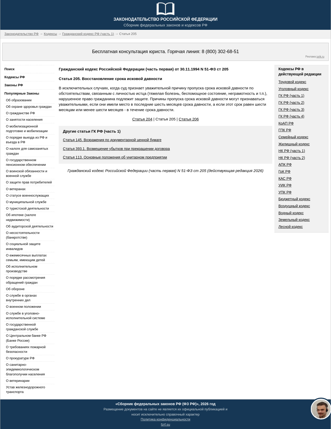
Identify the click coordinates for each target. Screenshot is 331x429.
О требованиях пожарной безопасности (26, 349)
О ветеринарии (17, 381)
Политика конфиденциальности (165, 419)
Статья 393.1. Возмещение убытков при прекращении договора (116, 149)
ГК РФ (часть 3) (291, 110)
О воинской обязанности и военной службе (26, 173)
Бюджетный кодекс (294, 199)
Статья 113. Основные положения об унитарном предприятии (115, 157)
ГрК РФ (284, 171)
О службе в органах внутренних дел (21, 298)
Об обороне (15, 289)
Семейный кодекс (294, 137)
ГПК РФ (285, 130)
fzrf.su (165, 424)
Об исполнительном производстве (21, 268)
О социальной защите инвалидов (23, 246)
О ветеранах (16, 189)
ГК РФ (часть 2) (291, 103)
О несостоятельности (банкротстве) (23, 235)
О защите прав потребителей (29, 182)
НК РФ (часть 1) (292, 151)
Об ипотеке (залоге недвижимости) (21, 217)
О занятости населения (24, 119)
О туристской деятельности (27, 208)
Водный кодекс (291, 213)
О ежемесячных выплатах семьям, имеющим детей (26, 257)
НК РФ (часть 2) (292, 158)
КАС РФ (285, 178)
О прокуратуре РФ (20, 358)
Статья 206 (189, 119)
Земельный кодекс (294, 220)
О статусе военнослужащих (27, 195)
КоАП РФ (286, 123)
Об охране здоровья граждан (28, 107)
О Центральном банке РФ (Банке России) (26, 338)
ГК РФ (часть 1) (291, 96)
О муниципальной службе (26, 202)
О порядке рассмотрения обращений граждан (25, 280)
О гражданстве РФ (20, 113)
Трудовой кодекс (292, 82)
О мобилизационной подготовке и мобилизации (27, 128)
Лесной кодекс (291, 227)
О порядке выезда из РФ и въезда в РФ (26, 139)
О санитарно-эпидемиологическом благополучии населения (25, 369)
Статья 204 (142, 119)
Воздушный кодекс (294, 206)
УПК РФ (285, 192)
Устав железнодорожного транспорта (25, 389)
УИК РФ (285, 185)
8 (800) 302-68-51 (220, 51)
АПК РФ (285, 164)
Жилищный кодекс (294, 144)
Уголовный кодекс (294, 89)
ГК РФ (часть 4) (291, 116)
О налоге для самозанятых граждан (27, 151)
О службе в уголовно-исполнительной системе (25, 315)
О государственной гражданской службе (22, 327)
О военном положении (23, 307)
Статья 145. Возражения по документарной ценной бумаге (112, 140)
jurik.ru (320, 56)
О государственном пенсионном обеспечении (26, 162)
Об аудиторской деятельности (29, 226)
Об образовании (19, 100)
